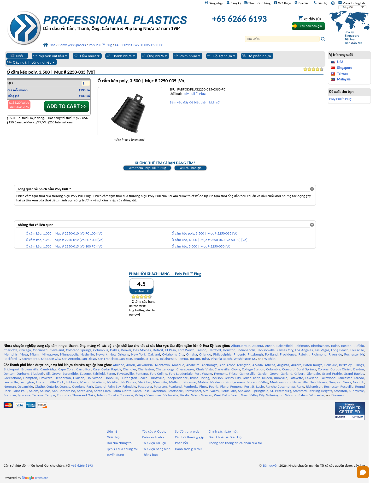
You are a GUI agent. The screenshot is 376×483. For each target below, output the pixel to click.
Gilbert (299, 373)
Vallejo (140, 395)
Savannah (159, 391)
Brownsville (29, 369)
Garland (286, 373)
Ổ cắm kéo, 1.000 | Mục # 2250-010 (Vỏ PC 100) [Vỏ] (65, 233)
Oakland (154, 354)
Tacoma (37, 395)
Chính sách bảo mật (223, 431)
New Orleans (119, 354)
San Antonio (71, 358)
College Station (253, 369)
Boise (335, 346)
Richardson (314, 386)
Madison (98, 382)
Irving (205, 378)
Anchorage (209, 365)
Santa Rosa (141, 391)
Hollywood (94, 378)
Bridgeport (11, 369)
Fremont (220, 373)
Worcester (316, 395)
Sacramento (30, 358)
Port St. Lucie (254, 386)
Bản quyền (270, 465)
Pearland (175, 386)
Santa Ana (84, 391)
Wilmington (274, 395)
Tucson (195, 358)
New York (138, 354)
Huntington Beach (133, 378)
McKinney (128, 382)
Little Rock (56, 382)
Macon (85, 382)
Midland (175, 382)
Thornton (63, 395)
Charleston (146, 369)
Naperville (300, 382)
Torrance (126, 395)
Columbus (100, 350)
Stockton (340, 391)
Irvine (194, 378)
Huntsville (157, 378)
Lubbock (72, 382)
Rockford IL (12, 358)
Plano (224, 386)
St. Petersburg (280, 391)
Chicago (25, 350)
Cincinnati (40, 350)
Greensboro (12, 378)
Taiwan (342, 73)
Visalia (185, 395)
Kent (256, 378)
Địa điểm (302, 3)
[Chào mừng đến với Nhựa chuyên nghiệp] (115, 20)
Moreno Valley (257, 382)
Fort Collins (158, 373)
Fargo (111, 373)
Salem (33, 391)
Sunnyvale (356, 391)
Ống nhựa (154, 56)
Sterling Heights (320, 391)
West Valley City (252, 395)
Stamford (300, 391)
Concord (288, 369)
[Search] (282, 39)
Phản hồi (181, 443)
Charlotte (10, 350)
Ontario (52, 386)
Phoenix (239, 354)
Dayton (358, 369)
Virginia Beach (221, 358)
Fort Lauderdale (181, 373)
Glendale (313, 373)
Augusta (283, 365)
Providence (288, 354)
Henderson (63, 378)
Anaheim (193, 365)
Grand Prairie (332, 373)
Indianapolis (246, 350)
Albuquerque (240, 346)
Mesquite (160, 382)
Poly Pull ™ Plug (194, 93)
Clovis (235, 369)
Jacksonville (266, 350)
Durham (23, 373)
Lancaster (345, 378)
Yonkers (338, 395)
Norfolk (358, 382)
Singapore (344, 68)
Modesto (216, 382)
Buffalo (358, 346)
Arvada (257, 365)
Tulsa (205, 358)
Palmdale (129, 386)
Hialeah (78, 378)
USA (340, 62)
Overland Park (82, 386)
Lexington (27, 382)
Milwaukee (50, 354)
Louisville (357, 350)
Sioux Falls (228, 391)
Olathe (40, 386)
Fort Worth (186, 350)
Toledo (101, 395)
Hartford (214, 350)
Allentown (162, 365)
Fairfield (99, 373)
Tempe (50, 395)
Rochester (331, 386)
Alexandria (145, 365)
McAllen (113, 382)
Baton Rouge (313, 365)
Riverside (335, 354)
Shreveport (193, 391)
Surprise (10, 395)
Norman (10, 386)
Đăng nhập (214, 3)
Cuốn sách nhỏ (153, 437)
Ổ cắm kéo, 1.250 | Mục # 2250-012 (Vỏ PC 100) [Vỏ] (65, 240)
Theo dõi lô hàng (257, 3)
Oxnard (100, 386)
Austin (269, 346)
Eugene (85, 373)
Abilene (118, 365)
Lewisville (11, 382)
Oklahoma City (173, 354)
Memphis (11, 354)
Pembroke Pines (195, 386)
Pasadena (145, 386)
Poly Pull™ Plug (340, 99)
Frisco (233, 373)
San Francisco (108, 358)
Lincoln (41, 382)
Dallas (114, 350)
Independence (177, 378)
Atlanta (258, 346)
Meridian (144, 382)
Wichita (270, 358)
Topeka (113, 395)
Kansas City (285, 350)
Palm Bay (114, 386)
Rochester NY (354, 354)
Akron (130, 365)
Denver (126, 350)
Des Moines (142, 350)
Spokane (244, 391)
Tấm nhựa (86, 56)
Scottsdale (175, 391)
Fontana (142, 373)
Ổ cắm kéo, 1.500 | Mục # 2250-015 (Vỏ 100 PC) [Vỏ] (65, 246)
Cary (96, 369)
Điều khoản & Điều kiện (226, 437)
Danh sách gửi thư (188, 449)
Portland (271, 354)
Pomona (236, 386)
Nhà (16, 56)
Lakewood (328, 378)
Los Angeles (304, 350)
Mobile (203, 382)
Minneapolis (69, 354)
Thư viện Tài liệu (154, 443)
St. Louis (152, 358)
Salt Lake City (50, 358)
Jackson (217, 378)
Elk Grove (53, 373)
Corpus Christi (340, 369)
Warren (206, 395)
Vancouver (154, 395)
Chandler (129, 369)
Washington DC (245, 358)
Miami (34, 354)
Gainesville (247, 373)
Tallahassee (167, 358)
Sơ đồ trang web (187, 431)
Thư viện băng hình (156, 449)
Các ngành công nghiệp (31, 62)
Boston (346, 346)
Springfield (260, 391)
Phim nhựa (186, 56)
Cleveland (57, 350)
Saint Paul (20, 391)
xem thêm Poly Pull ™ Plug (147, 168)
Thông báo (150, 455)
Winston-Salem (296, 395)
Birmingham (320, 346)
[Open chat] (363, 472)
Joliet (247, 378)
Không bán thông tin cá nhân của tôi (235, 443)
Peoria (213, 386)
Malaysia (344, 79)
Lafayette (296, 378)
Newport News (340, 382)
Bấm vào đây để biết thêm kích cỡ (194, 102)
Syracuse (24, 395)
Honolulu (111, 378)
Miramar (189, 382)
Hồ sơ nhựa (220, 56)
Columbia (273, 369)
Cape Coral (66, 369)
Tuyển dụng (115, 455)
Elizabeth (37, 373)
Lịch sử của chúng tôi (122, 449)
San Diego (89, 358)
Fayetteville (125, 373)
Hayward (45, 378)
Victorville (171, 395)
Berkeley (345, 365)
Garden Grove (268, 373)
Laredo (359, 378)
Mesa (24, 354)
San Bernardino (63, 391)
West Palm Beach (226, 395)
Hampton (30, 378)
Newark (101, 354)
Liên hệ (320, 3)
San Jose (125, 358)
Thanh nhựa (120, 56)
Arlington (243, 365)
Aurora (296, 365)
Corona (323, 369)
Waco (195, 395)
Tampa (183, 358)
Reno (300, 386)
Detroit (158, 350)
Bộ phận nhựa (256, 56)
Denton (9, 373)
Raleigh (304, 354)
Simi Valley (211, 391)
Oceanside (25, 386)
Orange (64, 386)
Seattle (139, 358)
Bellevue (330, 365)
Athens (270, 365)
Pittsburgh (255, 354)
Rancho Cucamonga (280, 386)
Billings (358, 365)
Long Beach (339, 350)
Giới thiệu (282, 3)
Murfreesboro (280, 382)
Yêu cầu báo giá (190, 168)
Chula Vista (204, 369)
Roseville (347, 386)
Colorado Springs (78, 350)
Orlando (205, 354)
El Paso (170, 350)
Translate (35, 478)
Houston (229, 350)
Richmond (318, 354)
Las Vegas (322, 350)
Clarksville (222, 369)
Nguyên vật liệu (49, 56)
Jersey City (233, 378)
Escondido (70, 373)
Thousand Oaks (83, 395)
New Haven (318, 382)
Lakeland (311, 378)
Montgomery (235, 382)
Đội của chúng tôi (119, 443)
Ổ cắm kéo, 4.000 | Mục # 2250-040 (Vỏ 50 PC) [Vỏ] (209, 240)
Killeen (267, 378)
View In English (351, 3)
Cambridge (48, 369)
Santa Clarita (122, 391)
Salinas (45, 391)
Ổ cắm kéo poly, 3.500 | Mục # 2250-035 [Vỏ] (205, 233)
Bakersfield (284, 346)
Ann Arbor (227, 365)
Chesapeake (185, 369)
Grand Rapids (354, 373)
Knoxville (281, 378)
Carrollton (83, 369)
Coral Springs (306, 369)
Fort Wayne (203, 373)
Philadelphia (222, 354)
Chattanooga (165, 369)
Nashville (87, 354)
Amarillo (178, 365)
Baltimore (302, 346)
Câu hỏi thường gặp (189, 437)
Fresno (201, 350)
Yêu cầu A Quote (154, 431)
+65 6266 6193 (239, 18)
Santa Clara (102, 391)
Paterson (160, 386)
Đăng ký (233, 3)
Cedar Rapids (111, 369)
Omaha (191, 354)
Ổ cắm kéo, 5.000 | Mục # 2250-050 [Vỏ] (201, 246)
